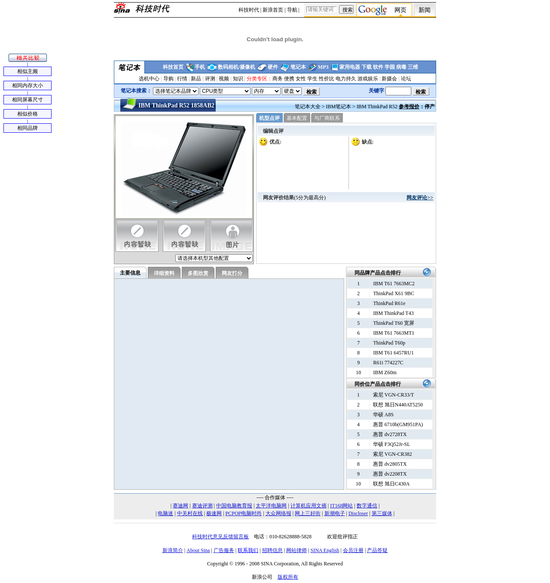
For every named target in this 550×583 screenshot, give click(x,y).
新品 (196, 79)
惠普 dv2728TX (390, 434)
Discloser (358, 513)
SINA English (324, 550)
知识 (238, 79)
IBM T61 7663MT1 (393, 333)
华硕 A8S (383, 415)
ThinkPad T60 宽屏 (393, 323)
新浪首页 (273, 10)
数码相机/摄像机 (236, 67)
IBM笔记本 (338, 107)
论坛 (406, 79)
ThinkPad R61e (389, 303)
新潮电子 (334, 513)
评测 (210, 79)
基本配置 (297, 118)
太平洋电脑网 (271, 506)
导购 (168, 79)
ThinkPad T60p (389, 343)
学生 (312, 79)
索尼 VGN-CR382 (392, 454)
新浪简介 (172, 550)
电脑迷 (165, 513)
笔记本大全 (308, 107)
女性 (301, 79)
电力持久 (346, 79)
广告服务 (224, 550)
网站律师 (296, 550)
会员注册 (353, 550)
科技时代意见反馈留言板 (220, 537)
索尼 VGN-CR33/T (393, 395)
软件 (378, 67)
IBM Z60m (384, 372)
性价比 (326, 79)
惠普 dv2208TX (390, 474)
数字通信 (367, 506)
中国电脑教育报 (234, 506)
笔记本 (298, 67)
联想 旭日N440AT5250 (398, 405)
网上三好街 (308, 513)
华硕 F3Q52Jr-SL (391, 444)
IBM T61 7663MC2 (393, 284)
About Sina (198, 550)
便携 (289, 79)
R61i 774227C (388, 363)
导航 (292, 10)
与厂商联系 (327, 118)
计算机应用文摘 (308, 506)
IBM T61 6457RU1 (393, 353)
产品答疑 (377, 550)
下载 (366, 67)
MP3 (323, 67)
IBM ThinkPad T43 (393, 313)
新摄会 (389, 79)
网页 (400, 10)
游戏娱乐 (368, 79)
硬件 (273, 67)
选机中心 (149, 79)
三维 (413, 67)
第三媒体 (382, 513)
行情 (182, 79)
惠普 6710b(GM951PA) (398, 424)
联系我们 (248, 550)
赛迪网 (180, 506)
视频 (224, 79)
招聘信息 (272, 550)
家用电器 (349, 67)
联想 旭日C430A (391, 484)
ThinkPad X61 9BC (393, 293)
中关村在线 (190, 513)
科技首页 (173, 67)
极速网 (214, 513)
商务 (277, 79)
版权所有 (288, 577)
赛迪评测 (202, 506)
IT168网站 (341, 506)
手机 (200, 67)
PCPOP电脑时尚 (244, 513)
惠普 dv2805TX (390, 464)
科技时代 (248, 10)
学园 (390, 67)
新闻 (425, 10)
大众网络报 (278, 513)
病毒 (401, 67)
